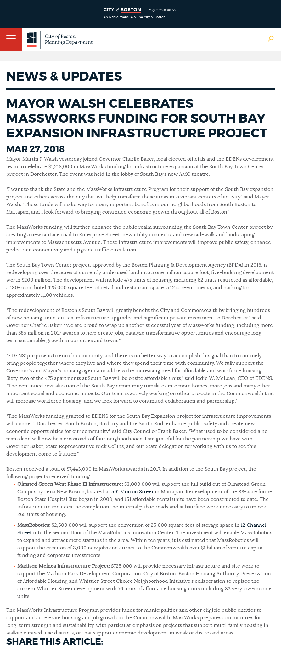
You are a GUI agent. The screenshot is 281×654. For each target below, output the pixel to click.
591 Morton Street (132, 491)
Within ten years (150, 540)
